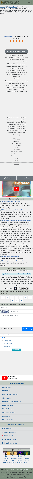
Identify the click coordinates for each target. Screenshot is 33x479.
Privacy (10, 469)
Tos (18, 469)
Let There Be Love (8, 412)
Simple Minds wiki (9, 432)
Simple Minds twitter (9, 439)
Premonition (6, 387)
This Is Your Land (8, 409)
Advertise (14, 470)
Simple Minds (13, 7)
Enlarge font (6, 341)
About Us (19, 470)
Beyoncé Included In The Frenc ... (26, 457)
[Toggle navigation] (29, 2)
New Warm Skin (7, 420)
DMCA (14, 469)
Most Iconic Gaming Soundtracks (20, 457)
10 (21, 300)
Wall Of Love (6, 391)
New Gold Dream (8, 405)
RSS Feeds (22, 469)
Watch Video (6, 335)
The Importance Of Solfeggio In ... (13, 458)
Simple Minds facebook (10, 443)
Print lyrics (6, 346)
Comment (6, 338)
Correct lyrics (25, 178)
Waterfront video (8, 436)
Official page (7, 428)
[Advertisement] (16, 24)
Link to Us (28, 469)
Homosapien (6, 398)
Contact (9, 470)
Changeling (6, 416)
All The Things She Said (10, 394)
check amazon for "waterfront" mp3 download (16, 274)
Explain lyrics (8, 178)
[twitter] (7, 469)
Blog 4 (24, 470)
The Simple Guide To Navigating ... (6, 458)
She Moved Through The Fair (11, 402)
